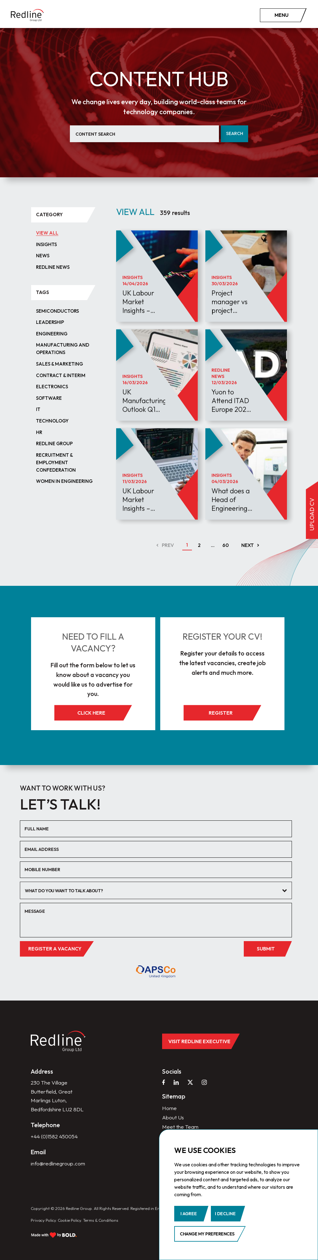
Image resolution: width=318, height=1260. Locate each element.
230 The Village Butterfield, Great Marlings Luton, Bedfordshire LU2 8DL (57, 1095)
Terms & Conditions (100, 1220)
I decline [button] (225, 1213)
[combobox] (156, 890)
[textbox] (151, 891)
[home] (27, 15)
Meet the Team (180, 1126)
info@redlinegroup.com (58, 1163)
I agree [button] (188, 1213)
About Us (173, 1117)
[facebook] (163, 1082)
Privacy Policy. (44, 1220)
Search (234, 133)
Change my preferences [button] (207, 1234)
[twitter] (190, 1082)
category (49, 214)
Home (169, 1108)
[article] (157, 292)
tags (42, 292)
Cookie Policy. (70, 1220)
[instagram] (204, 1082)
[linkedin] (176, 1082)
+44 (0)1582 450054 (54, 1136)
